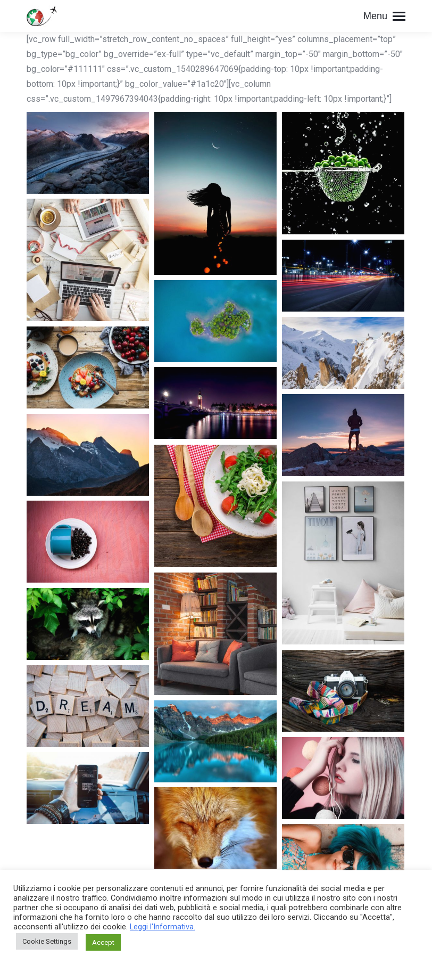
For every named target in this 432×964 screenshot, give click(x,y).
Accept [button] (103, 942)
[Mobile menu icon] (384, 16)
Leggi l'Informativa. (162, 927)
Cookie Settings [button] (46, 941)
